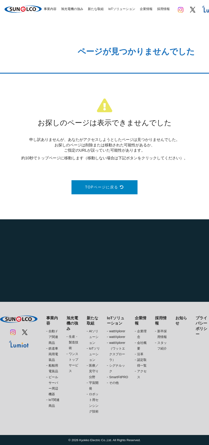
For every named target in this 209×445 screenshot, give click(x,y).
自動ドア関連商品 (53, 336)
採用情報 (163, 9)
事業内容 (50, 9)
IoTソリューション (121, 9)
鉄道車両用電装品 (53, 354)
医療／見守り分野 (93, 371)
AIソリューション (93, 336)
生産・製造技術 (73, 342)
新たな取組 (96, 9)
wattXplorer (117, 331)
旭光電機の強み (72, 9)
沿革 (140, 354)
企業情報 (146, 9)
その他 (114, 383)
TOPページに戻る (104, 187)
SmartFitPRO (118, 377)
